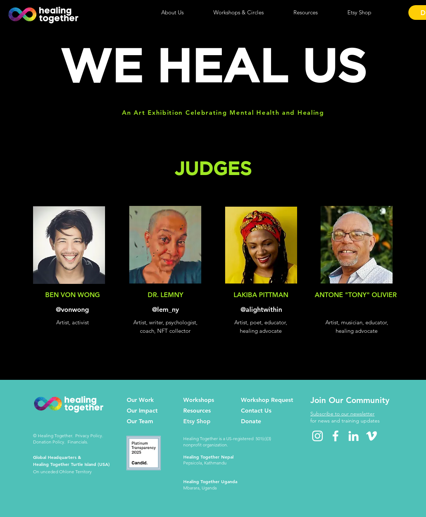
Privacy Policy (88, 435)
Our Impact (142, 410)
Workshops (198, 399)
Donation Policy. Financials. (60, 442)
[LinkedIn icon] (353, 436)
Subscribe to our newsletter (342, 413)
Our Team (140, 421)
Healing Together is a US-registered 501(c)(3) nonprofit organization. (227, 442)
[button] (172, 12)
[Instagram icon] (317, 436)
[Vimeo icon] (371, 436)
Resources (197, 410)
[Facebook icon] (335, 436)
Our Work (140, 399)
